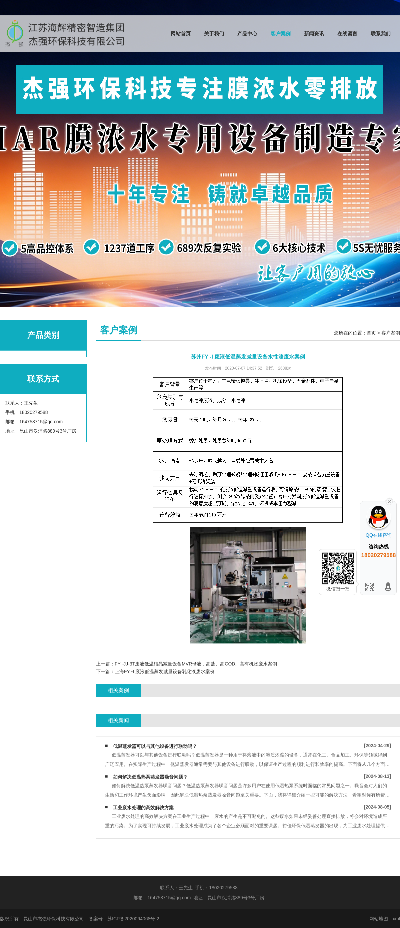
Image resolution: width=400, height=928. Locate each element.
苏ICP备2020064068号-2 (133, 918)
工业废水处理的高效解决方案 (143, 807)
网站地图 (378, 918)
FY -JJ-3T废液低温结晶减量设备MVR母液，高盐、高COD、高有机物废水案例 (196, 663)
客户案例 (281, 33)
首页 (371, 333)
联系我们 (381, 33)
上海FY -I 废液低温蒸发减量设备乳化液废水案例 (165, 671)
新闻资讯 (314, 33)
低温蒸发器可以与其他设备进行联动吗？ (155, 746)
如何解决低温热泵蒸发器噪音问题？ (150, 777)
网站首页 (181, 33)
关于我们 (214, 33)
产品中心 (247, 33)
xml (396, 918)
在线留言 (347, 33)
